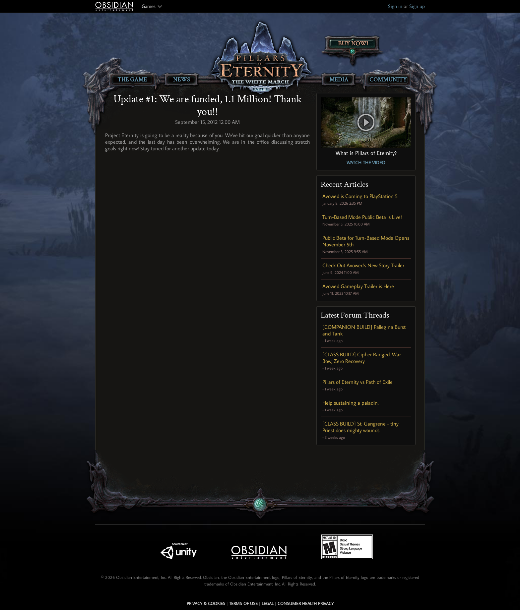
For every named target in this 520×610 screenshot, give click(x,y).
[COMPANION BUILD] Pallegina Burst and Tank (364, 330)
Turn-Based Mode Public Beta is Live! (362, 217)
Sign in (395, 6)
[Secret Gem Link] (260, 505)
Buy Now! (353, 43)
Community (388, 79)
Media (338, 79)
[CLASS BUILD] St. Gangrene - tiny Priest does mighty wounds (360, 426)
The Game (132, 79)
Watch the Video (366, 163)
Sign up (417, 6)
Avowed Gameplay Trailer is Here (358, 286)
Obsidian (115, 6)
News (181, 79)
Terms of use (243, 603)
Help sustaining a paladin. (350, 402)
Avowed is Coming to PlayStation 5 (360, 196)
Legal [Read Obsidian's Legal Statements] (268, 603)
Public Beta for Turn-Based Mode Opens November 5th (365, 241)
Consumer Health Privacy (306, 603)
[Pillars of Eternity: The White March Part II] (260, 58)
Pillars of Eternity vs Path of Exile (357, 382)
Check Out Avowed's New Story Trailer (363, 265)
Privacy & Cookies (206, 603)
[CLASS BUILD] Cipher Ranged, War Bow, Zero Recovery (361, 357)
